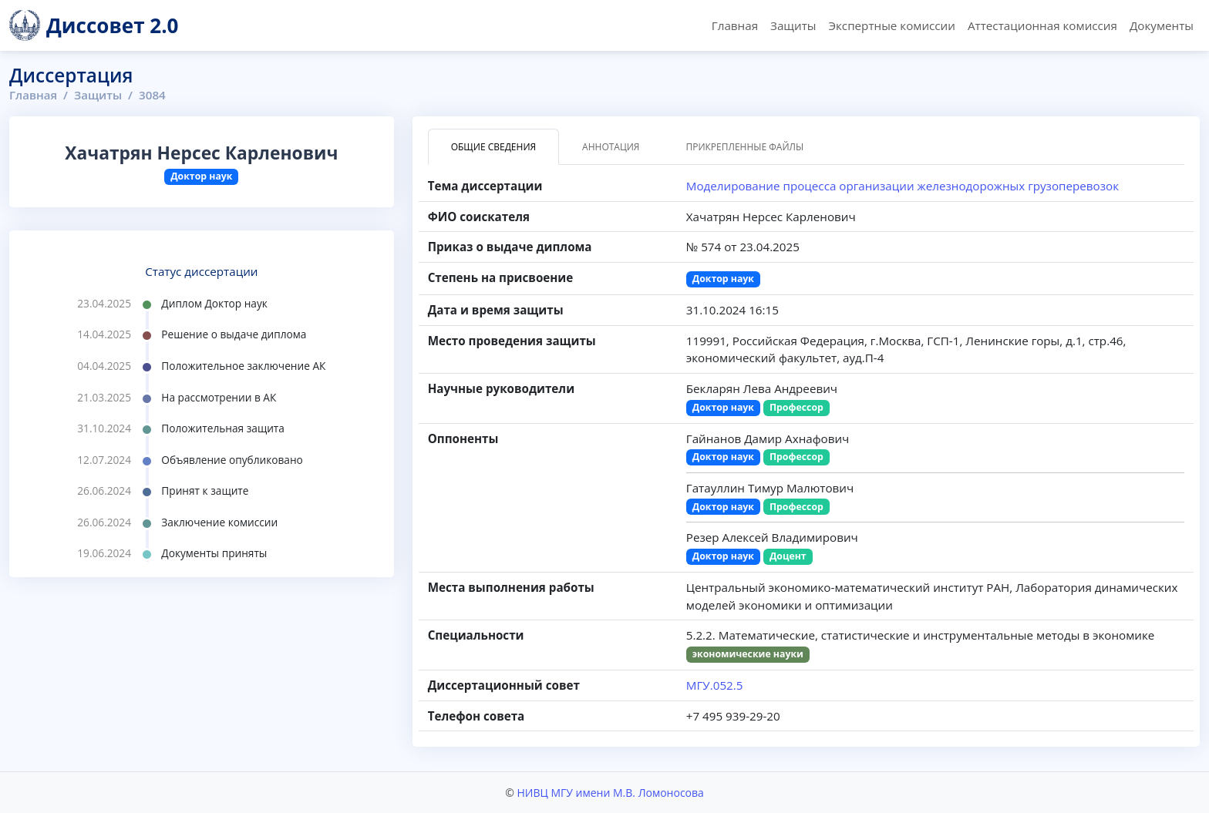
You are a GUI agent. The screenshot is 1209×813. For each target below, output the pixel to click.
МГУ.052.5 (714, 685)
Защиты (793, 25)
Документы (1162, 25)
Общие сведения (493, 146)
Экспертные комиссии (891, 25)
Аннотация (610, 146)
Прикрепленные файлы (744, 146)
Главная (735, 25)
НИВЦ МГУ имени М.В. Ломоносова (610, 792)
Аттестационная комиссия (1042, 25)
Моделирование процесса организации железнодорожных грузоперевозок (902, 185)
